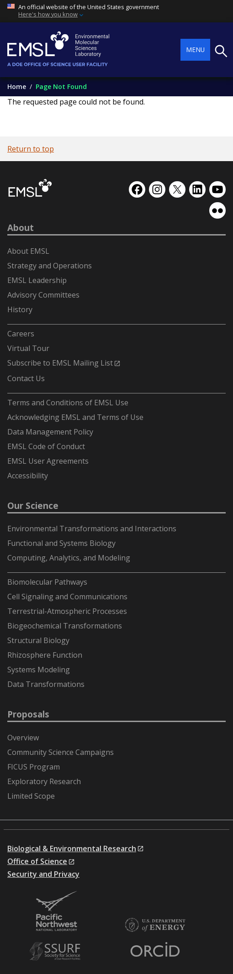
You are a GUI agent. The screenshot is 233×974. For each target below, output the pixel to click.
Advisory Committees (43, 295)
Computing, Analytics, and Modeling (68, 558)
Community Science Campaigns (60, 752)
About (20, 228)
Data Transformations (46, 684)
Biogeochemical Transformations (64, 626)
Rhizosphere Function (44, 655)
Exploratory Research (44, 781)
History (19, 309)
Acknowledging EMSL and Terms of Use (75, 417)
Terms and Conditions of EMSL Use (67, 403)
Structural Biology (38, 640)
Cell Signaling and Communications (67, 597)
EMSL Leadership (37, 280)
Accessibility (27, 476)
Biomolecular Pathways (47, 582)
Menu (195, 49)
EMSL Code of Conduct (46, 446)
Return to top (30, 149)
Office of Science (37, 861)
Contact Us (26, 378)
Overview (23, 738)
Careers (20, 334)
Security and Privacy (43, 874)
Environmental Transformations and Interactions (91, 529)
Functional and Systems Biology (61, 543)
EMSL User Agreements (48, 461)
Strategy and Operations (49, 266)
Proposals (28, 714)
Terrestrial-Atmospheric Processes (67, 611)
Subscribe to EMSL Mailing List (60, 363)
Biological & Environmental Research (71, 848)
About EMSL (28, 251)
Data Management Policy (50, 432)
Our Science (32, 506)
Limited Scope (31, 796)
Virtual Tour (28, 348)
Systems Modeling (38, 670)
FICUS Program (33, 767)
